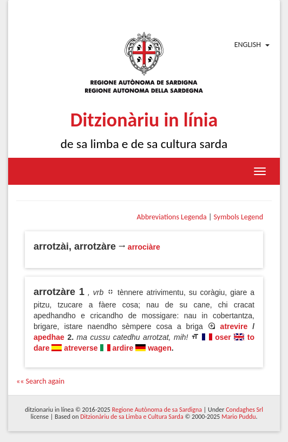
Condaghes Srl (244, 409)
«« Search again (40, 381)
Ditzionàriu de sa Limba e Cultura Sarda (131, 416)
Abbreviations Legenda (171, 217)
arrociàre (144, 247)
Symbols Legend (238, 217)
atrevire (234, 326)
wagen (160, 348)
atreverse (80, 348)
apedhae (49, 337)
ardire (122, 348)
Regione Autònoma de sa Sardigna (157, 409)
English (247, 44)
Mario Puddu (238, 416)
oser (223, 337)
